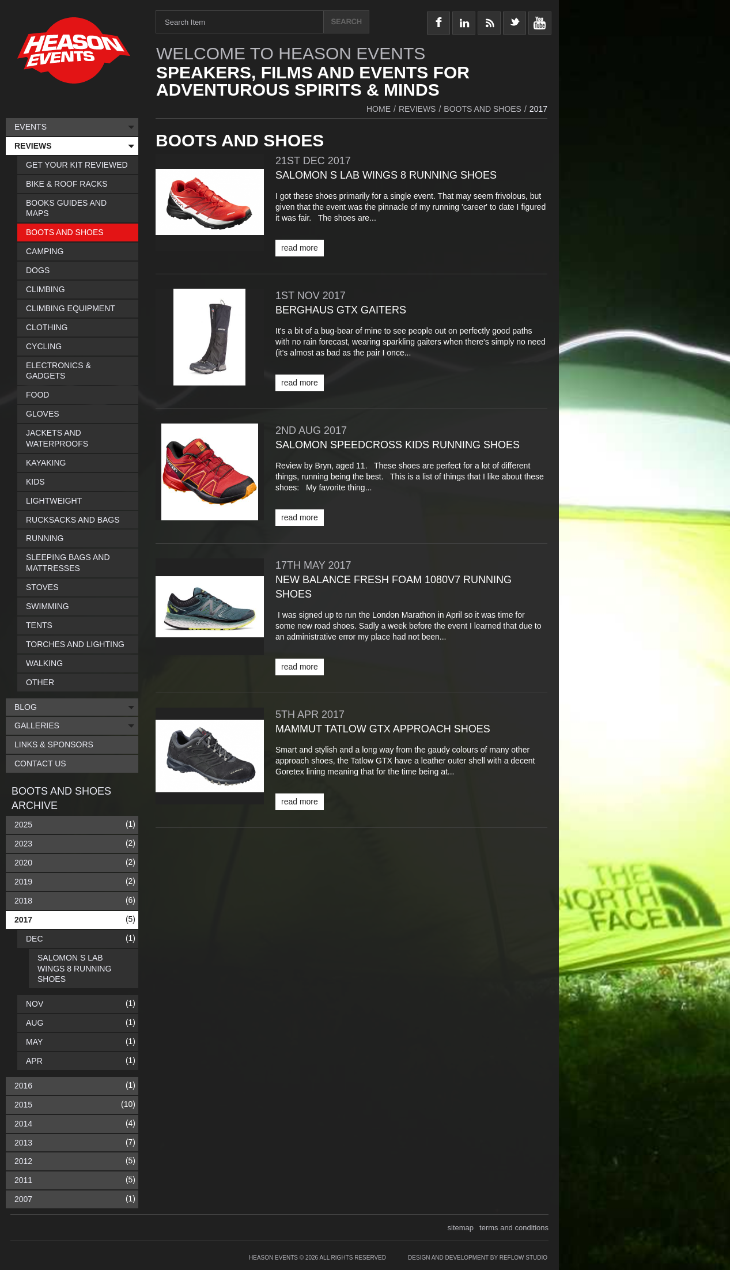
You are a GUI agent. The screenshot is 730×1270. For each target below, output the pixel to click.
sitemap (461, 1227)
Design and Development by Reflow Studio (477, 1257)
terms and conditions (514, 1227)
